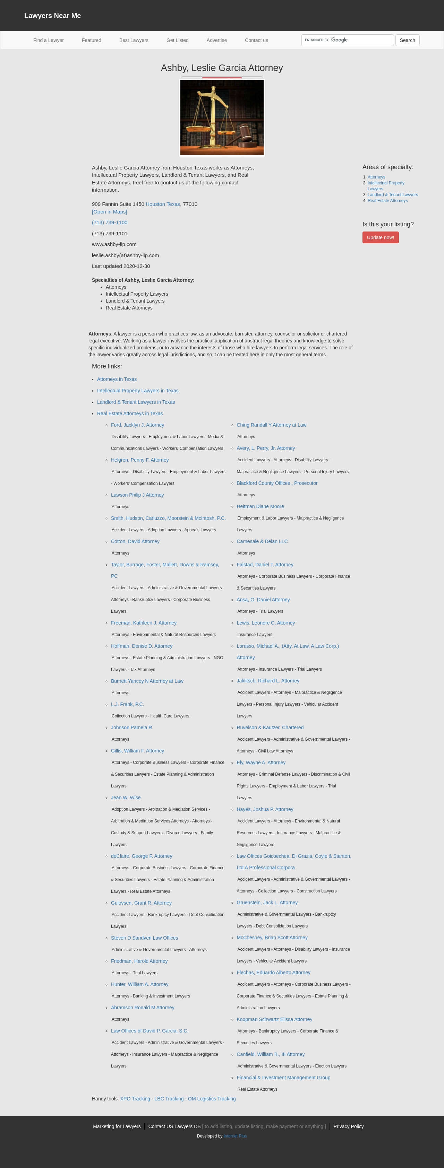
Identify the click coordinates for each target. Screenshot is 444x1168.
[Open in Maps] (109, 212)
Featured (91, 40)
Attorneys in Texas (117, 379)
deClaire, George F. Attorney (141, 856)
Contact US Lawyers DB (237, 1126)
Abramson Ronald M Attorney (142, 1007)
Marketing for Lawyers (117, 1126)
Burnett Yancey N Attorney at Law (147, 681)
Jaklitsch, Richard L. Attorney (268, 680)
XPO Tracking (135, 1098)
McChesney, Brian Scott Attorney (272, 937)
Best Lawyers (133, 40)
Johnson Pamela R (131, 727)
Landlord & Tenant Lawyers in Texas (136, 402)
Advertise (217, 40)
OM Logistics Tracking (212, 1098)
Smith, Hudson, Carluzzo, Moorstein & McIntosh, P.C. (168, 518)
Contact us (256, 40)
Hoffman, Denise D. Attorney (141, 646)
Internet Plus (235, 1136)
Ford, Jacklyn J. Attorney (137, 425)
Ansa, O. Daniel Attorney (263, 599)
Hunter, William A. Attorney (140, 984)
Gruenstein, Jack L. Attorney (267, 902)
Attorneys (376, 177)
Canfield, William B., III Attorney (271, 1054)
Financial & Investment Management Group (284, 1077)
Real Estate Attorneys (388, 200)
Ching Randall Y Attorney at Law (272, 425)
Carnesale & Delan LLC (262, 541)
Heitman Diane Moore (260, 506)
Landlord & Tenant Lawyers (393, 194)
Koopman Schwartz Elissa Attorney (275, 1019)
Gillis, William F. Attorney (137, 750)
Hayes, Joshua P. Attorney (265, 809)
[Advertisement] (52, 268)
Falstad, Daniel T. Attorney (265, 564)
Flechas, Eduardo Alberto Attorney (273, 972)
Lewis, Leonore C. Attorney (266, 623)
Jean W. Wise (126, 797)
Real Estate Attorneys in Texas (130, 413)
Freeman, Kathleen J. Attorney (144, 623)
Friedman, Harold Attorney (139, 961)
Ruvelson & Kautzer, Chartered (270, 727)
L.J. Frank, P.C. (127, 704)
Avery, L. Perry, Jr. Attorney (266, 448)
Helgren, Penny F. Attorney (140, 460)
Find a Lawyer (53, 39)
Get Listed (177, 40)
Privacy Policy (349, 1126)
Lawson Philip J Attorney (137, 495)
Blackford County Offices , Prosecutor (277, 483)
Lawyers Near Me (52, 15)
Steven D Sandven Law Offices (144, 938)
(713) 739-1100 (110, 222)
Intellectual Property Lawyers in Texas (138, 390)
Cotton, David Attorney (135, 541)
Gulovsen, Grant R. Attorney (141, 903)
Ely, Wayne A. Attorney (261, 762)
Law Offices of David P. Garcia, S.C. (150, 1031)
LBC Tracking (169, 1098)
